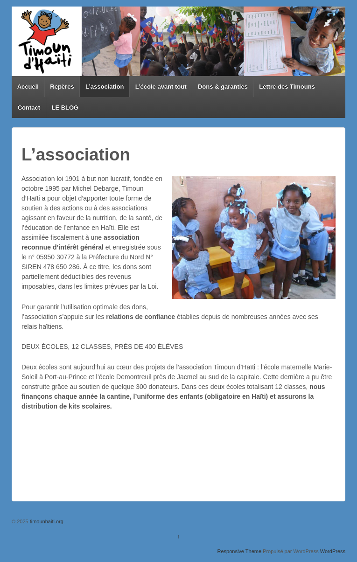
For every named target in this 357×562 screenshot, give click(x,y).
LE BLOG (64, 107)
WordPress (332, 551)
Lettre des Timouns (287, 86)
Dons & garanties (223, 86)
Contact (29, 107)
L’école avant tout (161, 86)
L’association (104, 86)
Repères (62, 86)
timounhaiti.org (45, 521)
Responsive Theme (239, 551)
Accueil (28, 86)
